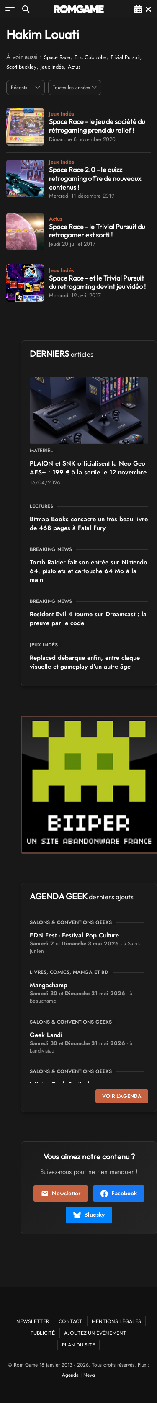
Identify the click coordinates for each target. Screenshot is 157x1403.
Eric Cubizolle (90, 57)
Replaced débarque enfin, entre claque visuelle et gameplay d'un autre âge (85, 662)
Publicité (43, 1333)
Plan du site (78, 1344)
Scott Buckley (21, 67)
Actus (74, 67)
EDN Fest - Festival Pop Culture (74, 935)
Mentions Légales (116, 1321)
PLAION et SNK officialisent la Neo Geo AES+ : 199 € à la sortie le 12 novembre (88, 468)
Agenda (70, 1375)
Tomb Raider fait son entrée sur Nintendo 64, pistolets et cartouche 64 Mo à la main (88, 571)
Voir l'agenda (122, 1096)
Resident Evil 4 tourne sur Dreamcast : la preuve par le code (88, 619)
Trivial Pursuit (125, 57)
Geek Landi (46, 1035)
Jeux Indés (52, 67)
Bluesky (89, 1214)
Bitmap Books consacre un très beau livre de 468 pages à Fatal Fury (89, 524)
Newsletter (60, 1193)
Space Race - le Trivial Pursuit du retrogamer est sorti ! (97, 230)
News (89, 1375)
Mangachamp (48, 985)
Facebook (118, 1193)
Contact (70, 1321)
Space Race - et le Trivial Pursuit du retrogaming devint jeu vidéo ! (97, 282)
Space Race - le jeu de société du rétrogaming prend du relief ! (97, 125)
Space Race (57, 57)
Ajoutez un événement (95, 1333)
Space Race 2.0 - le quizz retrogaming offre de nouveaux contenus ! (95, 178)
